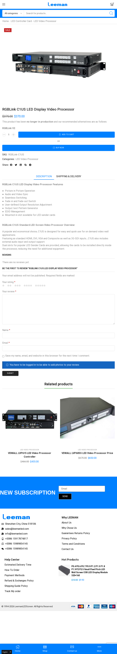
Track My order (13, 591)
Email (6, 342)
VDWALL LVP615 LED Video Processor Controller (29, 455)
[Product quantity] (9, 135)
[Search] (111, 13)
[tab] (44, 176)
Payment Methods (15, 575)
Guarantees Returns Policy (76, 533)
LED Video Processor (45, 21)
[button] (3, 4)
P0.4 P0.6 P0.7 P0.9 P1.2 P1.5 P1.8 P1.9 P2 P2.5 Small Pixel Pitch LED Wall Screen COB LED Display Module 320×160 (89, 571)
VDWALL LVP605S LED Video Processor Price (87, 453)
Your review (9, 291)
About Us (66, 522)
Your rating (8, 282)
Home (5, 21)
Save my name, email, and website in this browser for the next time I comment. (47, 355)
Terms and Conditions (73, 543)
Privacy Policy (69, 538)
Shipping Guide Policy (16, 585)
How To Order (12, 570)
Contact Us (68, 549)
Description (44, 176)
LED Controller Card (21, 21)
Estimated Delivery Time (18, 564)
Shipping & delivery (68, 176)
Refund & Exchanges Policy (19, 580)
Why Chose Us (69, 527)
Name (6, 330)
